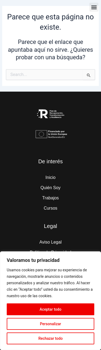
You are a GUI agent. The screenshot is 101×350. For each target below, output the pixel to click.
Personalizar (50, 324)
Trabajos (50, 198)
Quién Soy (50, 187)
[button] (93, 7)
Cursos (50, 208)
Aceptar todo (50, 309)
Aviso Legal (50, 242)
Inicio (50, 177)
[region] (50, 300)
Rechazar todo (50, 338)
